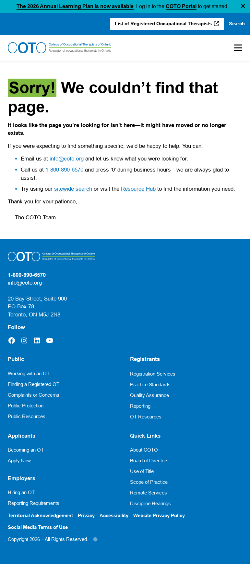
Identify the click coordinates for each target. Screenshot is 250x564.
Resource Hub (138, 189)
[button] (243, 6)
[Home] (60, 47)
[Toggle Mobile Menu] (235, 48)
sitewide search (73, 189)
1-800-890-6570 (64, 170)
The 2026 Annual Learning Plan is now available (75, 6)
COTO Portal (181, 6)
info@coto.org (67, 159)
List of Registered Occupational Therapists (163, 24)
